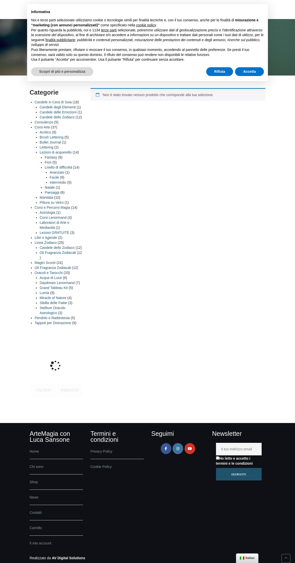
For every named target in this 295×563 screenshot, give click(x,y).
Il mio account (40, 543)
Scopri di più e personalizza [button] (62, 71)
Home (34, 451)
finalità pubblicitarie (60, 40)
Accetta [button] (249, 71)
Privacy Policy (101, 451)
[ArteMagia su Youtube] (190, 448)
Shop (34, 482)
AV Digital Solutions (68, 558)
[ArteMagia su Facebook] (166, 448)
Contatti (36, 513)
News (34, 497)
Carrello (36, 528)
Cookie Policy (101, 467)
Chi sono (36, 467)
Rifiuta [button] (219, 71)
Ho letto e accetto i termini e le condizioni (234, 460)
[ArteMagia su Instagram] (178, 448)
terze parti (109, 30)
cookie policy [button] (146, 25)
